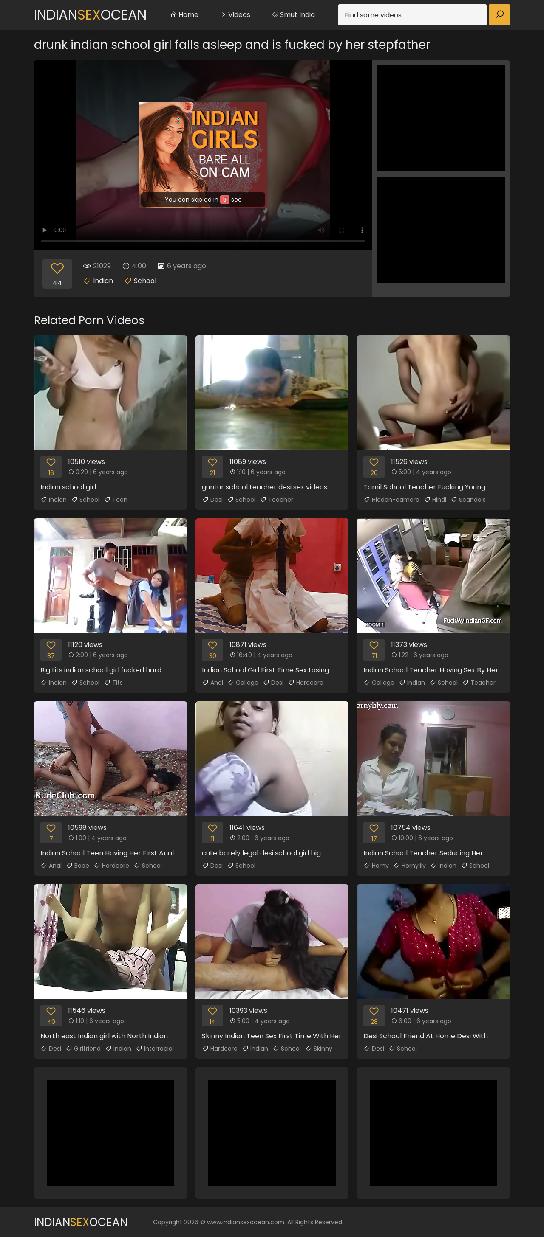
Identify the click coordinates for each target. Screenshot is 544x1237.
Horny (376, 866)
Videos (235, 15)
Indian (103, 281)
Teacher (276, 500)
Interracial (155, 1048)
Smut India (293, 15)
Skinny (318, 1048)
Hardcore (305, 683)
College (242, 683)
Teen (116, 500)
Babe (77, 866)
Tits (113, 683)
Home (184, 15)
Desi (212, 500)
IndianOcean (90, 14)
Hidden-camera (391, 500)
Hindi (435, 500)
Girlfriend (83, 1048)
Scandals (468, 500)
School (145, 281)
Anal (212, 683)
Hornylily (409, 866)
